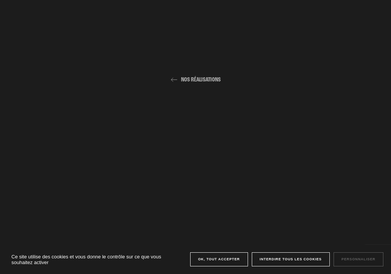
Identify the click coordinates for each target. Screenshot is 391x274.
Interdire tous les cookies (291, 259)
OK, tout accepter (219, 259)
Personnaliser (358, 259)
